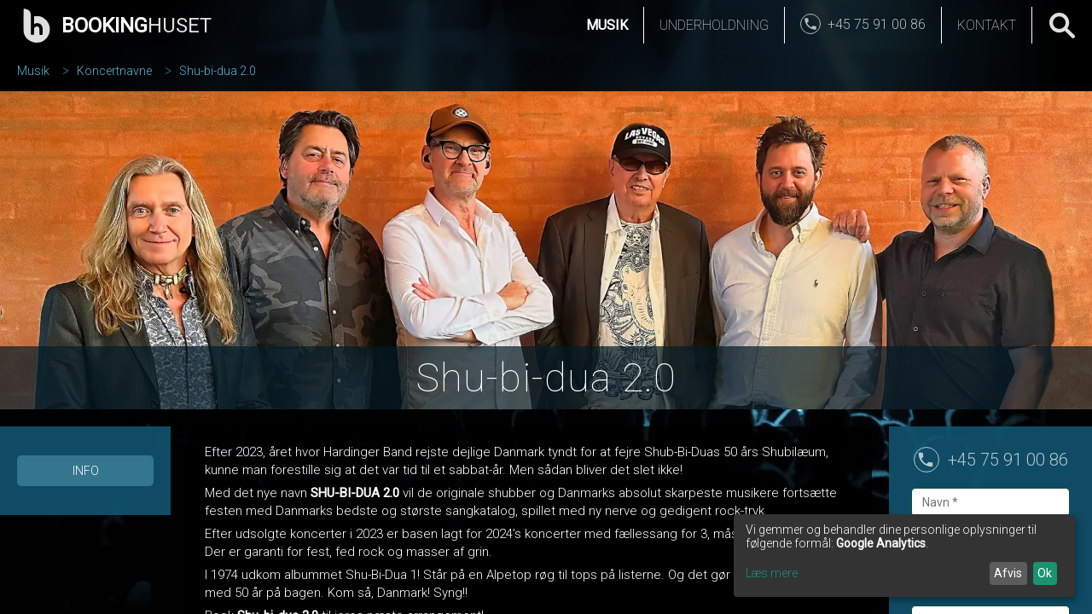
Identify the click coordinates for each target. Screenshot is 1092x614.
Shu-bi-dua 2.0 (217, 71)
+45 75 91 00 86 (1008, 459)
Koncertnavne (114, 71)
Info (86, 471)
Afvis (1008, 573)
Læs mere (772, 573)
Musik (607, 25)
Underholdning (714, 25)
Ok (1044, 573)
